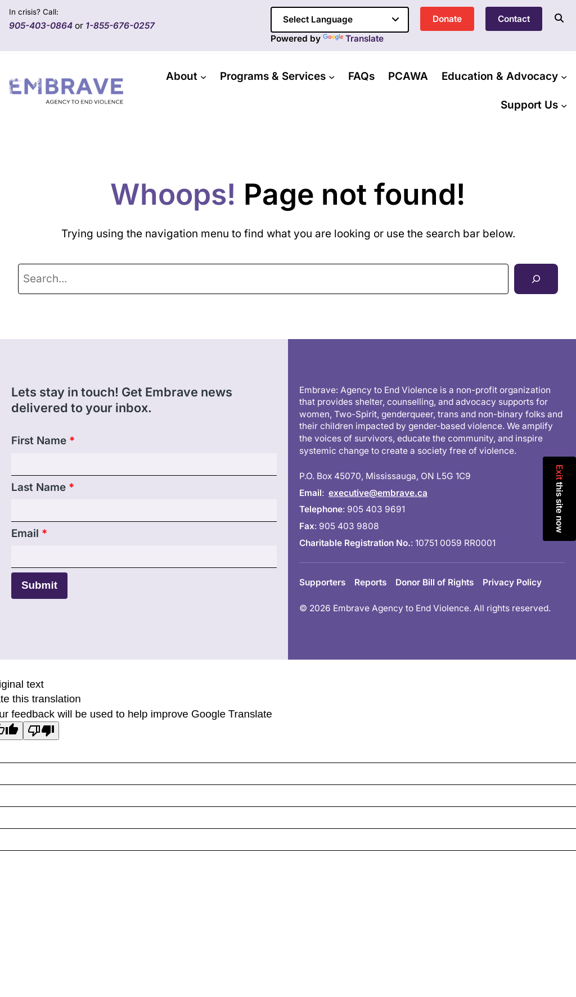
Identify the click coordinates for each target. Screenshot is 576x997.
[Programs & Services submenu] (331, 77)
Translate (353, 38)
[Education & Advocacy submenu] (564, 77)
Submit (39, 585)
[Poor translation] (41, 730)
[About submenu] (203, 77)
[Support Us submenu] (564, 105)
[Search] (536, 279)
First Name (43, 440)
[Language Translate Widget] (340, 20)
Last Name (42, 487)
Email (29, 533)
